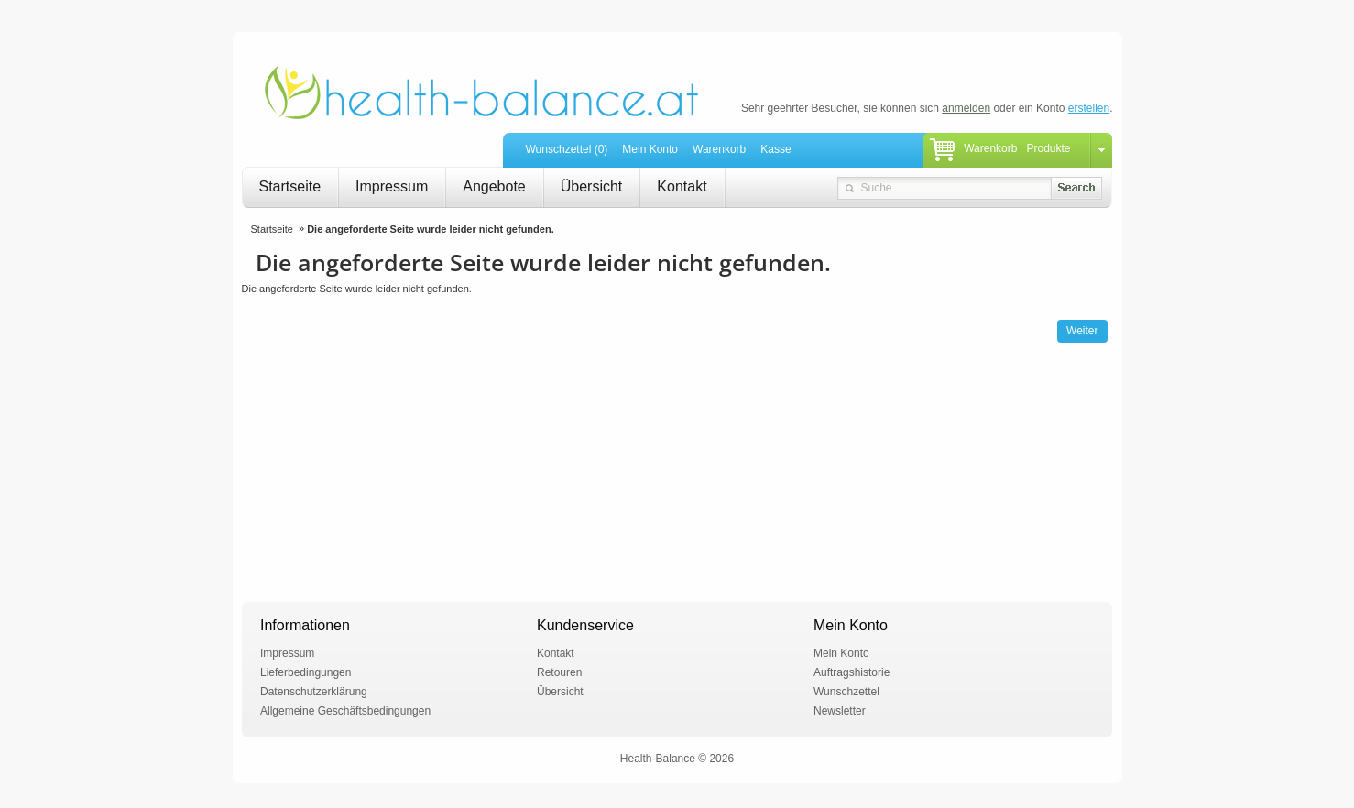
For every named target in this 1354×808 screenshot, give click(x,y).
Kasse (775, 149)
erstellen (1088, 108)
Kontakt (681, 186)
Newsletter (839, 710)
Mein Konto (650, 149)
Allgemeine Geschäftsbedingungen (345, 710)
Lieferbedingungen (305, 672)
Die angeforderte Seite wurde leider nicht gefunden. (430, 229)
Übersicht (592, 186)
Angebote (494, 186)
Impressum (391, 186)
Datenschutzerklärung (313, 691)
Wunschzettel (846, 691)
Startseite (290, 186)
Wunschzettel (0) (567, 149)
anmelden (966, 108)
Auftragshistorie (851, 672)
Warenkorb (719, 149)
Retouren (559, 672)
